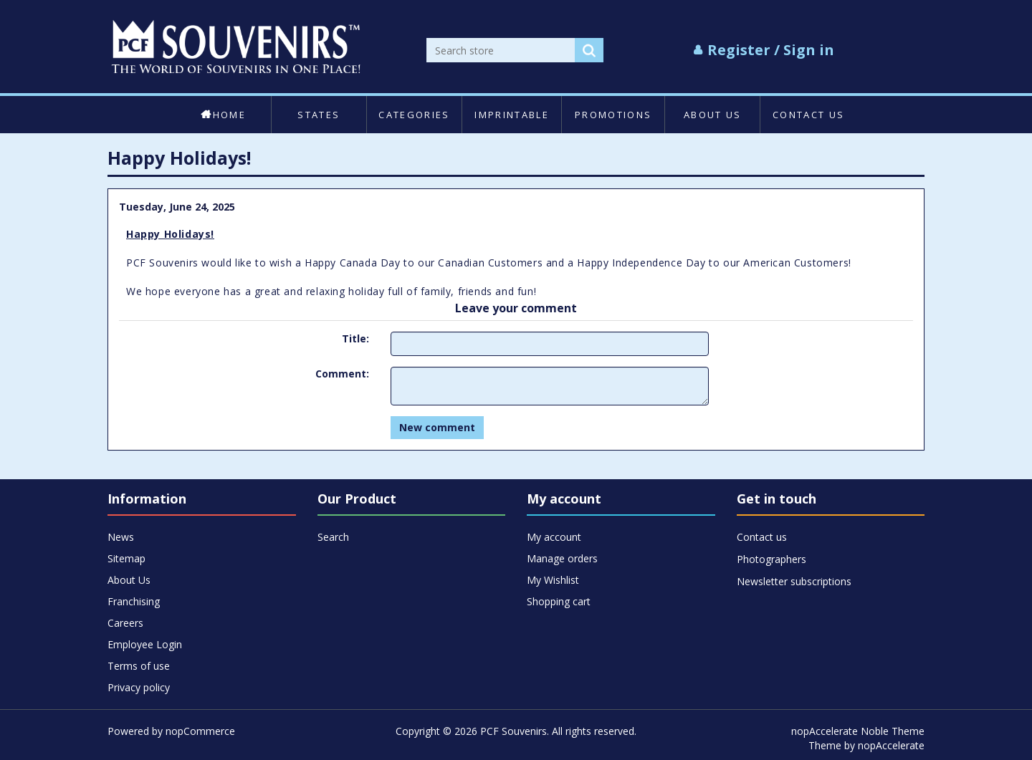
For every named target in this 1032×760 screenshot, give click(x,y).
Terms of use (139, 666)
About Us (713, 114)
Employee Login (145, 644)
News (121, 537)
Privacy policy (139, 687)
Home (223, 114)
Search (333, 537)
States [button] (318, 114)
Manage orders (562, 558)
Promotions (613, 114)
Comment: (342, 373)
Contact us (808, 114)
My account (554, 537)
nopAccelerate (891, 745)
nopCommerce (200, 731)
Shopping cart (559, 601)
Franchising (134, 601)
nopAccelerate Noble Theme (857, 731)
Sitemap (126, 558)
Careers (125, 623)
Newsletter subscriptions (794, 581)
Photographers (771, 559)
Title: (355, 338)
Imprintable (511, 114)
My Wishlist (553, 580)
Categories (413, 114)
